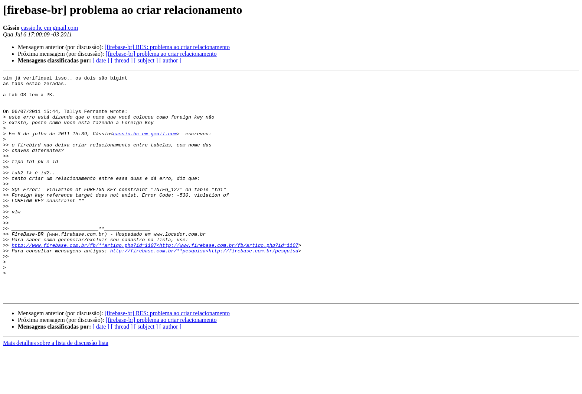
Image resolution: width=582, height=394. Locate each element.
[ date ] (100, 60)
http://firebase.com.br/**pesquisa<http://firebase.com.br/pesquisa (204, 286)
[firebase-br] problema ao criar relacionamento (160, 54)
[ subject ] (146, 60)
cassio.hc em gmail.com (49, 28)
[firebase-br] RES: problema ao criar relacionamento (167, 47)
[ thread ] (122, 60)
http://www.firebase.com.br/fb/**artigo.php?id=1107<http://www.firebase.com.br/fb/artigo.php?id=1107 (155, 279)
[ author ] (170, 60)
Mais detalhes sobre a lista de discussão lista (55, 387)
